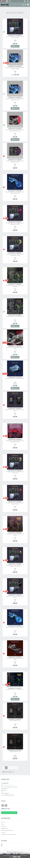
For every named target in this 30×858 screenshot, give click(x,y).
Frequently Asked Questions (7, 830)
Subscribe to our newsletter (9, 812)
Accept (14, 856)
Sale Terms (3, 826)
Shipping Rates (4, 828)
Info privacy (20, 852)
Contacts (3, 832)
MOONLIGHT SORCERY (15, 36)
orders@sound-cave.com (7, 785)
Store (2, 824)
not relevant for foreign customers (8, 834)
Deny (19, 856)
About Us (3, 822)
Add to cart (15, 46)
